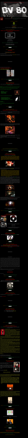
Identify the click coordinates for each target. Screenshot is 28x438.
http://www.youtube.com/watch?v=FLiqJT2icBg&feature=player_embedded (7, 103)
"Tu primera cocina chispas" (8, 294)
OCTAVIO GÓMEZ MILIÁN (6, 150)
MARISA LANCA (18, 210)
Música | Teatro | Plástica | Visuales (11, 342)
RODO (15, 150)
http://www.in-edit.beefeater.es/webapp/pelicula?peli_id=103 (10, 274)
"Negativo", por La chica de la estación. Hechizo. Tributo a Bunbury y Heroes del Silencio (10, 31)
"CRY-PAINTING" (10, 50)
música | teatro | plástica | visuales (14, 2)
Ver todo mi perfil (15, 19)
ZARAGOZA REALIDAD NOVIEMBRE (10, 233)
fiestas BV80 (15, 177)
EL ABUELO (18, 405)
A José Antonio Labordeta (10, 361)
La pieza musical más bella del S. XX (10, 293)
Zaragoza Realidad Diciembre (10, 83)
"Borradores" (6, 322)
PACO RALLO (10, 357)
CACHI (9, 106)
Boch (6, 305)
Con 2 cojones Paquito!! (10, 409)
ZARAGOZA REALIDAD (12, 106)
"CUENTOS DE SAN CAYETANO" (6, 405)
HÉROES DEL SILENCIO (14, 210)
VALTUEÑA (13, 79)
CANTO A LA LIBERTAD (15, 405)
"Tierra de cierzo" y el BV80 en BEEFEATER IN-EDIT (10, 244)
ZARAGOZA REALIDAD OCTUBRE (10, 279)
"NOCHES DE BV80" (4, 210)
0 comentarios (10, 78)
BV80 (7, 305)
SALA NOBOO (9, 79)
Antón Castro (13, 322)
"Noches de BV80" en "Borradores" (10, 309)
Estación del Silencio (10, 305)
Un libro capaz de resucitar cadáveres (10, 154)
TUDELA (11, 79)
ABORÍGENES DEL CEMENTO (9, 210)
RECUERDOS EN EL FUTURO (11, 150)
